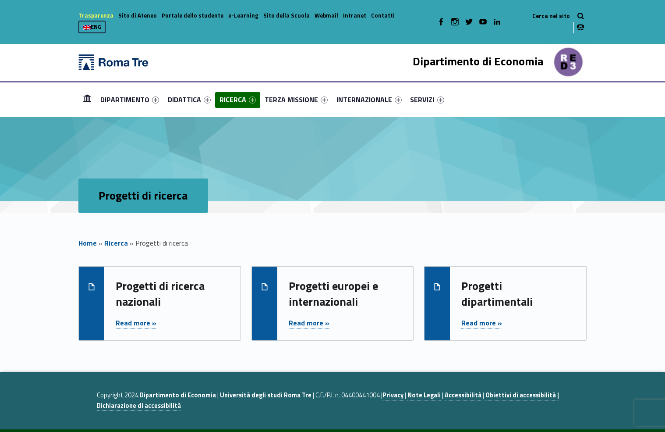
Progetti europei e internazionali (333, 293)
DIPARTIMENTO (129, 99)
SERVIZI (427, 99)
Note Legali (424, 395)
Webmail (326, 15)
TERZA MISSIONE (296, 99)
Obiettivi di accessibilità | (522, 395)
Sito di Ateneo (137, 15)
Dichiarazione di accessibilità (139, 406)
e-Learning (243, 15)
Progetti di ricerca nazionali (160, 293)
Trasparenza (95, 15)
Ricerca (116, 243)
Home (87, 99)
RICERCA (237, 99)
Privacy (392, 395)
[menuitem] (87, 99)
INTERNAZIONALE (369, 99)
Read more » (136, 323)
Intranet (354, 15)
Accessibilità (463, 395)
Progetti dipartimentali (497, 293)
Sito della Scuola (286, 15)
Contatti (383, 15)
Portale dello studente (192, 15)
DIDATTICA (189, 99)
